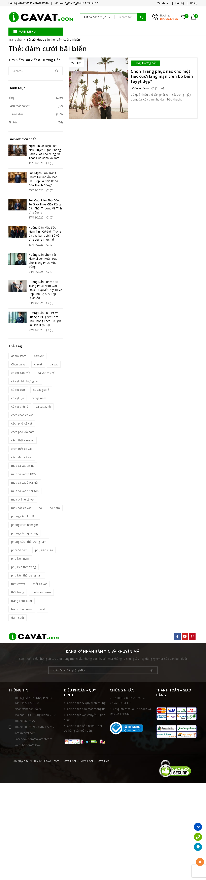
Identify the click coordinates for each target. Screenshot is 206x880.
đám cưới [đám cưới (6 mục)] (17, 617)
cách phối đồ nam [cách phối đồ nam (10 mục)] (22, 432)
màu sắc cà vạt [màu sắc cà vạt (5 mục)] (21, 508)
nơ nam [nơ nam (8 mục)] (55, 508)
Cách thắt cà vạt (19, 106)
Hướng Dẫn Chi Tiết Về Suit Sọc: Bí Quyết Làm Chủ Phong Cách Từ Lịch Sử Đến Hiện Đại (45, 319)
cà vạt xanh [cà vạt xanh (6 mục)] (43, 406)
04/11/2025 (36, 272)
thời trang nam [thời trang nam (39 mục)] (41, 592)
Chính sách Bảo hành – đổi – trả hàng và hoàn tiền (84, 728)
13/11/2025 (36, 244)
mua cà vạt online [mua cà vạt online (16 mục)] (22, 466)
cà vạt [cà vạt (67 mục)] (54, 364)
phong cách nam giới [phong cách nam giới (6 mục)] (24, 525)
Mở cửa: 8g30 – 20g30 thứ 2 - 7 (35, 715)
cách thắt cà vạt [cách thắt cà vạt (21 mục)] (21, 449)
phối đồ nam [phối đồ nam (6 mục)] (19, 550)
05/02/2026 (36, 190)
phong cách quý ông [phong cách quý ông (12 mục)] (24, 533)
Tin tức (13, 122)
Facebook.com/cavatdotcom (33, 739)
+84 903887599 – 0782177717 (31, 727)
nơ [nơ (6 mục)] (40, 508)
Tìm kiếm (141, 17)
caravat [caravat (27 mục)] (39, 356)
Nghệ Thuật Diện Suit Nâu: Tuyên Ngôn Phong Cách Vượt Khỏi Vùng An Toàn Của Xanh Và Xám (45, 152)
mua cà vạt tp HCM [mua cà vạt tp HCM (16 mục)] (23, 474)
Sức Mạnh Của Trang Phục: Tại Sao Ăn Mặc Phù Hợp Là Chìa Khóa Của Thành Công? (43, 179)
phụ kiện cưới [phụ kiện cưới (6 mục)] (44, 550)
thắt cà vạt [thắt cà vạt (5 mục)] (40, 584)
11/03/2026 (36, 163)
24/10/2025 (36, 303)
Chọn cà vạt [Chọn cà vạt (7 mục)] (19, 364)
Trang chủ (15, 39)
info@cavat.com (25, 733)
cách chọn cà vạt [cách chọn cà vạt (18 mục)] (22, 415)
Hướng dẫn (149, 63)
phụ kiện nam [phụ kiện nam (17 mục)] (20, 558)
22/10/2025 (36, 330)
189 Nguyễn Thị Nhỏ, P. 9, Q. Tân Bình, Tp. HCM (33, 700)
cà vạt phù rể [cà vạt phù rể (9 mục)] (19, 406)
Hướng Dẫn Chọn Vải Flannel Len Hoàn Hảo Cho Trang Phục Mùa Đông (43, 261)
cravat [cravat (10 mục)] (38, 364)
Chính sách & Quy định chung (86, 703)
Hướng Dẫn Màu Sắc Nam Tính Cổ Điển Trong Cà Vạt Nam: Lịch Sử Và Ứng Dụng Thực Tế (45, 233)
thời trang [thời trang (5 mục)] (17, 592)
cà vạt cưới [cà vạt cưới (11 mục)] (18, 390)
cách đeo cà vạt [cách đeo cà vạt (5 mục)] (21, 457)
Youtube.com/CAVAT (28, 745)
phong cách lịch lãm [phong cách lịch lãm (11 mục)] (24, 516)
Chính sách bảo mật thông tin (86, 709)
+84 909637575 (24, 721)
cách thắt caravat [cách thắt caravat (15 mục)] (22, 440)
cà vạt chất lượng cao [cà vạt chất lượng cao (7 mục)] (25, 381)
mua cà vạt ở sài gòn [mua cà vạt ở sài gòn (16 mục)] (25, 491)
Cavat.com (140, 88)
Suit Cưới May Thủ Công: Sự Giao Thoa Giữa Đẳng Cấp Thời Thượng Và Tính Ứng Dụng (45, 206)
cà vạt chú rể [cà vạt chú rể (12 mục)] (46, 373)
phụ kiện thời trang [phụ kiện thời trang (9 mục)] (23, 567)
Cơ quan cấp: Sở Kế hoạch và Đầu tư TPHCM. (130, 711)
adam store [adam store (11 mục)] (18, 356)
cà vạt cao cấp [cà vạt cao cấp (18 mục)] (20, 373)
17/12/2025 (36, 217)
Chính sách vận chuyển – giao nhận (84, 717)
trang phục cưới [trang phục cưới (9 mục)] (21, 601)
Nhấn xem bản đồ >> (28, 709)
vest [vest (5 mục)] (42, 609)
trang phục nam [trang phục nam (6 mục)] (21, 609)
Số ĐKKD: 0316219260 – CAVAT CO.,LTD (127, 700)
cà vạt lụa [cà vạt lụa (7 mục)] (17, 398)
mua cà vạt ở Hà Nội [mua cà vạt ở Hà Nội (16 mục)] (24, 482)
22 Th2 (76, 63)
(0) (155, 88)
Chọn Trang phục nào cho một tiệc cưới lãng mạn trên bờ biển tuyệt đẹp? (162, 76)
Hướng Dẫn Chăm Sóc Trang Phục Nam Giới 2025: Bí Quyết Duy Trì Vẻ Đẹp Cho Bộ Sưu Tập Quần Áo (45, 290)
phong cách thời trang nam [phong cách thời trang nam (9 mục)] (28, 542)
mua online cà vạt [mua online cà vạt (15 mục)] (22, 499)
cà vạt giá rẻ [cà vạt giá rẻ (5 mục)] (41, 390)
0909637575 (169, 19)
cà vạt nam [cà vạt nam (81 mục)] (39, 398)
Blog (137, 63)
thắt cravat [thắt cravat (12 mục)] (18, 584)
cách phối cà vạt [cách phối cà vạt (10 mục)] (21, 423)
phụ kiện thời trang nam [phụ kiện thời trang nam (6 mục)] (26, 575)
